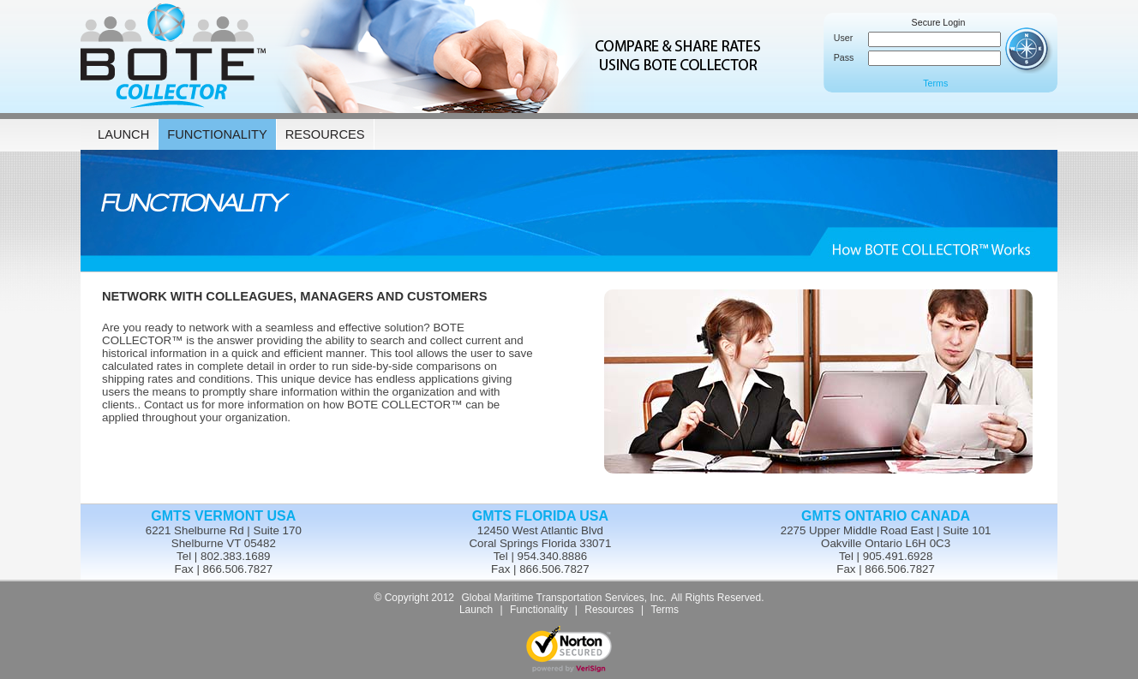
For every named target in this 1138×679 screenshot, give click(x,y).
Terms (935, 83)
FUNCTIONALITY (217, 134)
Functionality (538, 610)
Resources (608, 610)
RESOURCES (325, 134)
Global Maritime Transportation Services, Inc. (563, 598)
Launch (476, 610)
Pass (843, 57)
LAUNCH (123, 134)
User (843, 38)
